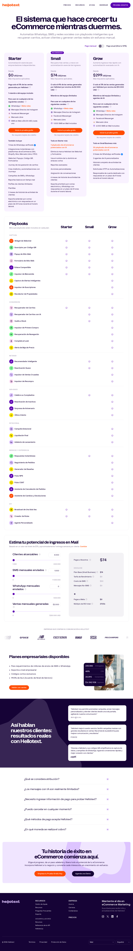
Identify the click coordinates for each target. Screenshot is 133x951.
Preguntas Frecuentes (43, 911)
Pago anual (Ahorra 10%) (116, 46)
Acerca (71, 904)
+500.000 (56, 564)
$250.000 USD (54, 616)
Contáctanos (73, 911)
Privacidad (43, 942)
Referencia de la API (42, 925)
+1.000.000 (56, 580)
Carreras (72, 908)
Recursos (38, 908)
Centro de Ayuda (41, 904)
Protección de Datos (58, 942)
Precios (72, 917)
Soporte (38, 914)
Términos (32, 942)
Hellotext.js (39, 929)
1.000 (15, 564)
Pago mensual (90, 46)
